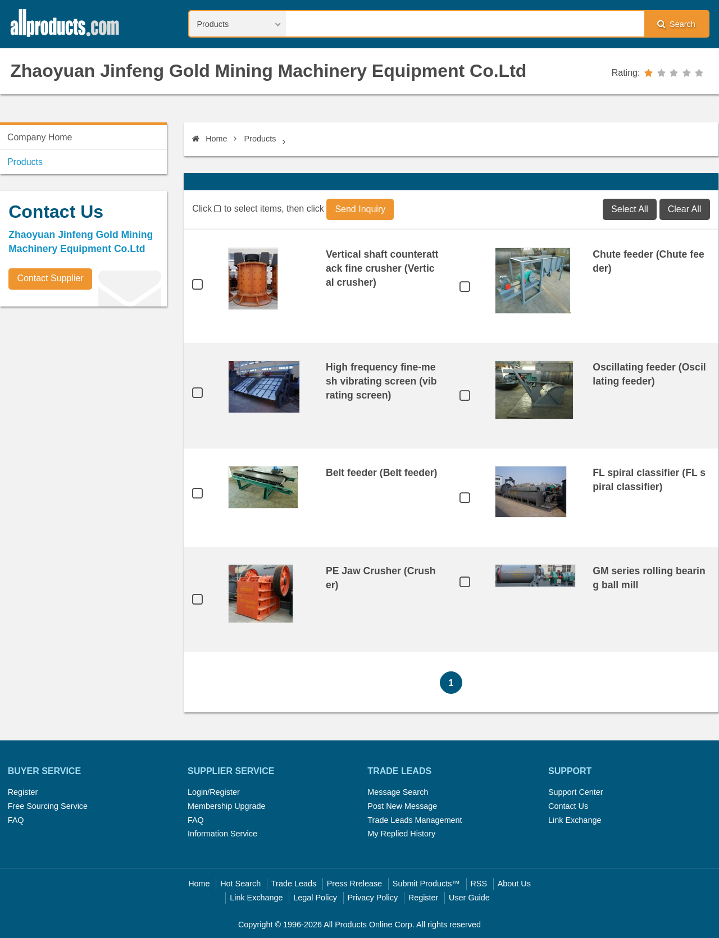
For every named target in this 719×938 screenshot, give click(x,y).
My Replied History (401, 833)
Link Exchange (574, 820)
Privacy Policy (373, 897)
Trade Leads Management (414, 820)
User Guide (469, 897)
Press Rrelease (354, 883)
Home (209, 138)
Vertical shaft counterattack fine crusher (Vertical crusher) (382, 268)
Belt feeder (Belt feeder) (381, 472)
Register (23, 792)
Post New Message (402, 806)
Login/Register (214, 792)
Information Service (222, 833)
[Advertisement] (84, 393)
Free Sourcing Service (48, 806)
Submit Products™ (426, 883)
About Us (514, 883)
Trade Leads (293, 883)
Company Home (39, 137)
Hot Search (240, 883)
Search (676, 24)
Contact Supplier (50, 278)
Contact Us (568, 806)
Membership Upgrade (226, 806)
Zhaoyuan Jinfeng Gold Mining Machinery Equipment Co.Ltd (268, 71)
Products (260, 138)
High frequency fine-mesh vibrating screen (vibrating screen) (381, 381)
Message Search (397, 792)
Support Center (575, 792)
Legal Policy (315, 897)
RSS (478, 883)
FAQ (16, 820)
